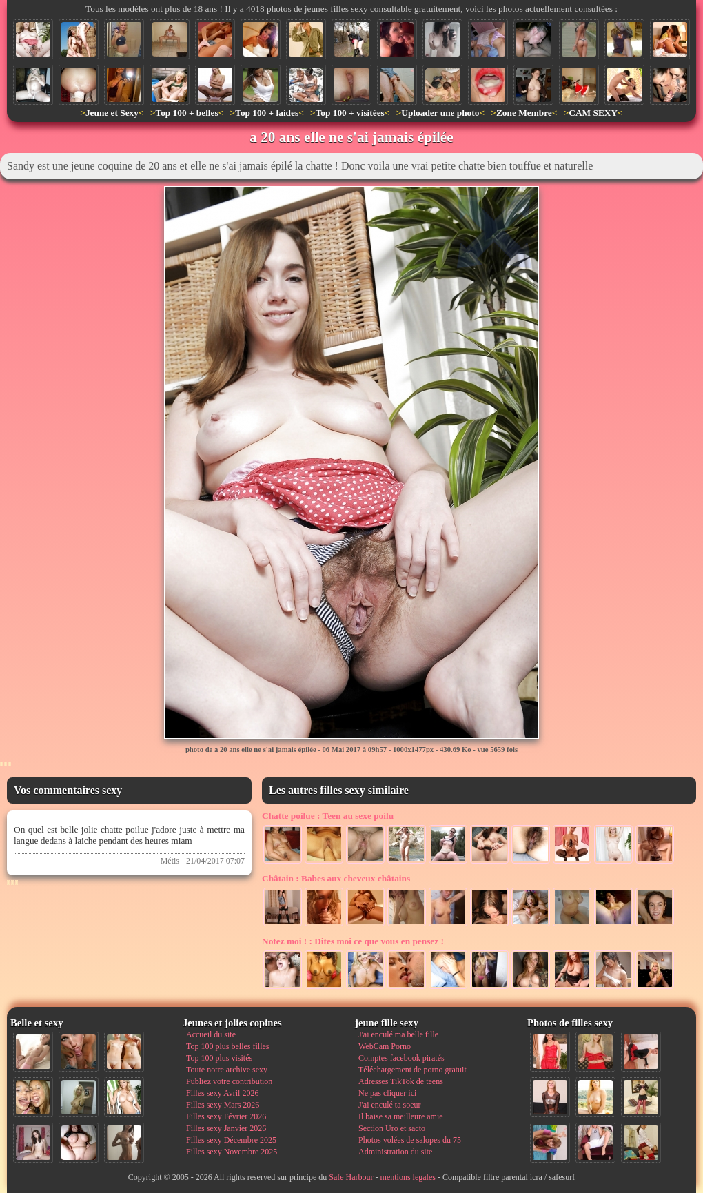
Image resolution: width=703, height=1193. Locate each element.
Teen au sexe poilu (328, 815)
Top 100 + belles (186, 113)
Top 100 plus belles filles (227, 1046)
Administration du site (395, 1151)
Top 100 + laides (266, 113)
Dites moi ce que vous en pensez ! (353, 941)
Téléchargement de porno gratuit (412, 1069)
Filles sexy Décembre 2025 (231, 1140)
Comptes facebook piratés (401, 1058)
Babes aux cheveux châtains (336, 878)
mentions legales (408, 1177)
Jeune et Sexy (112, 113)
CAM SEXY (593, 113)
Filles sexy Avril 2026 (222, 1093)
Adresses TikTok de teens (400, 1081)
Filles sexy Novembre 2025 (231, 1151)
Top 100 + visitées (350, 113)
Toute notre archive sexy (226, 1069)
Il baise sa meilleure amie (400, 1116)
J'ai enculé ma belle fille (398, 1034)
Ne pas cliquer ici (387, 1093)
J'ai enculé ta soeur (389, 1105)
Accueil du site (211, 1034)
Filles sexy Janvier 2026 (226, 1128)
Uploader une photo (440, 113)
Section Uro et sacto (391, 1128)
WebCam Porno (384, 1046)
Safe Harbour (351, 1177)
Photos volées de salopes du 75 (409, 1140)
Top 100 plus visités (219, 1058)
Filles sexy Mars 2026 (222, 1105)
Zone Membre (524, 113)
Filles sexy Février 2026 (226, 1116)
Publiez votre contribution (229, 1081)
